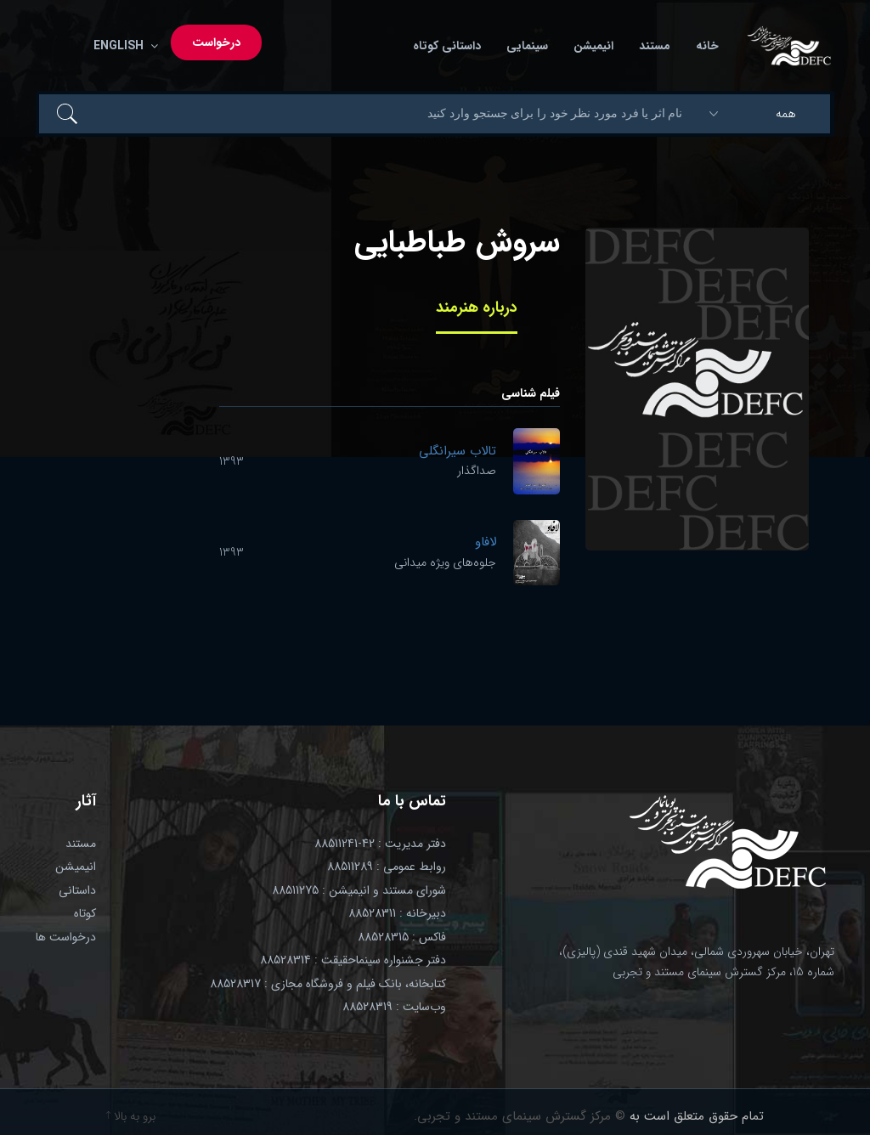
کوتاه (85, 913)
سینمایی (527, 46)
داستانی (77, 890)
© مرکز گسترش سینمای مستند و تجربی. (519, 1116)
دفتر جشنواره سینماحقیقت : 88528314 (353, 960)
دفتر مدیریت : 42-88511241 (380, 843)
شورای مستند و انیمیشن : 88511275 (359, 890)
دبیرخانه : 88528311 (397, 913)
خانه (707, 46)
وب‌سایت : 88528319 (394, 1006)
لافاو (485, 542)
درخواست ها (66, 937)
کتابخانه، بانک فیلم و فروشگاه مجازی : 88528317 (328, 983)
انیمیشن (593, 46)
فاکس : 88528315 (402, 937)
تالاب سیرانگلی (457, 451)
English (122, 46)
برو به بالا (130, 1116)
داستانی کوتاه (447, 46)
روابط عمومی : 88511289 (386, 866)
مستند (654, 46)
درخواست (216, 43)
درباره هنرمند (476, 307)
